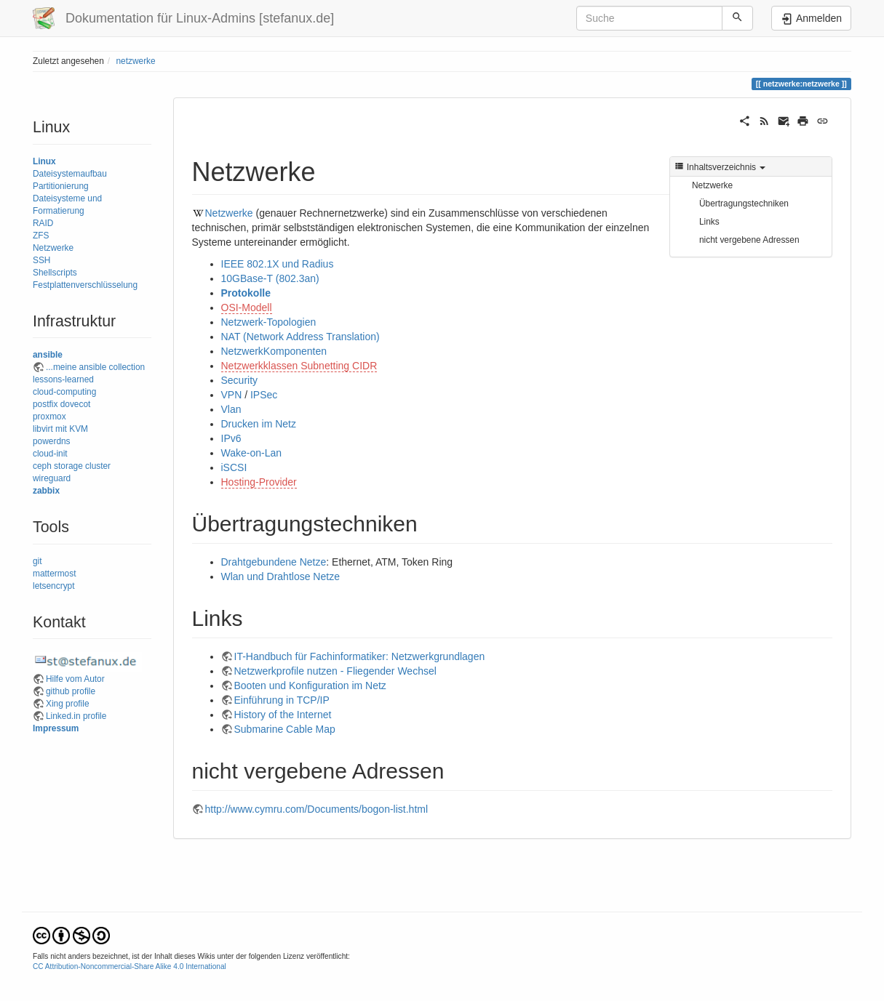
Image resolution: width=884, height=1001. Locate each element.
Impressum (56, 728)
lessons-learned (63, 379)
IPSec (263, 395)
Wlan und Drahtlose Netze (280, 576)
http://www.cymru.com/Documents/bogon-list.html (317, 809)
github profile (70, 691)
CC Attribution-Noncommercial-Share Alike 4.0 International (129, 966)
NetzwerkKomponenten (274, 351)
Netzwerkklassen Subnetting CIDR (299, 365)
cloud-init (50, 454)
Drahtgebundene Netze (274, 562)
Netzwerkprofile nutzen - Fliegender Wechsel (335, 671)
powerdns (52, 441)
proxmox (49, 416)
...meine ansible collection (95, 367)
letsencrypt (54, 586)
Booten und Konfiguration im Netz (310, 685)
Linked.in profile (76, 716)
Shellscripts (55, 273)
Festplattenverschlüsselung (85, 285)
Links (709, 222)
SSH (41, 260)
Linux (44, 161)
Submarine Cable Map (284, 729)
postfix (45, 404)
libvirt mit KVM (60, 429)
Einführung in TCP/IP (282, 700)
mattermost (54, 573)
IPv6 (231, 438)
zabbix (46, 491)
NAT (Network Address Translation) (300, 336)
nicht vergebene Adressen (749, 240)
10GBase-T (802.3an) (270, 278)
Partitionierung (61, 186)
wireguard (52, 478)
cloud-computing (64, 392)
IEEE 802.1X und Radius (277, 264)
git (37, 561)
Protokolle (246, 293)
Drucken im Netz (258, 424)
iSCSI (234, 467)
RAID (43, 223)
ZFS (41, 235)
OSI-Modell (246, 307)
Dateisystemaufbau (70, 174)
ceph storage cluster (72, 466)
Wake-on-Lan (251, 453)
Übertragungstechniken (744, 203)
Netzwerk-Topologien (268, 322)
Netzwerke (53, 248)
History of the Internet (283, 714)
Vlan (231, 409)
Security (239, 380)
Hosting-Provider (259, 482)
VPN (231, 395)
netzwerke (135, 61)
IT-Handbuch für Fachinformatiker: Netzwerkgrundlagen (359, 656)
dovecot (75, 404)
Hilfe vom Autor (75, 679)
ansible (48, 355)
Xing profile (67, 704)
